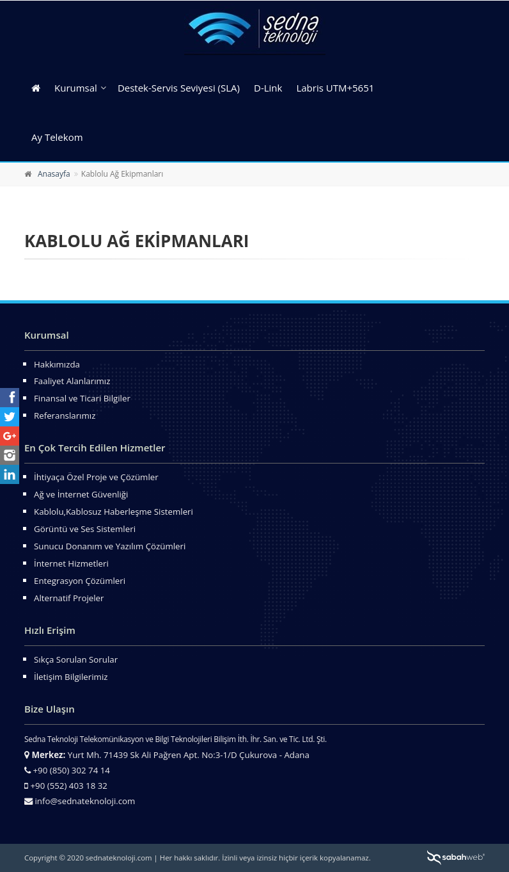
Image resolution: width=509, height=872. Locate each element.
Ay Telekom (57, 137)
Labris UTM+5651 (335, 87)
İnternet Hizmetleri (71, 563)
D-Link (268, 87)
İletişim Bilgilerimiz (70, 676)
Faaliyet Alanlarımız (72, 381)
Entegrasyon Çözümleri (79, 580)
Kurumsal (75, 87)
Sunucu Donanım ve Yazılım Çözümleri (109, 546)
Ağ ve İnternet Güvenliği (81, 494)
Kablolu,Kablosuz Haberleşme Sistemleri (113, 511)
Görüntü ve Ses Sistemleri (85, 529)
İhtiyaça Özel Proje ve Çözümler (96, 477)
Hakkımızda (57, 364)
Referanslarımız (64, 415)
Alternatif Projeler (69, 598)
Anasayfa (54, 173)
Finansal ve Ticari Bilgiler (82, 398)
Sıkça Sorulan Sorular (76, 659)
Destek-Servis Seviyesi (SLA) (179, 87)
